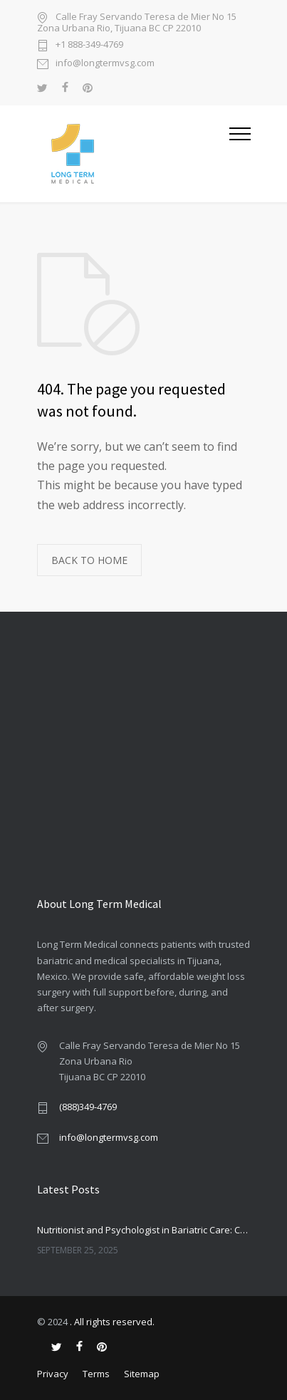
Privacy (52, 1373)
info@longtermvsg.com (105, 63)
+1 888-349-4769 (89, 45)
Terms (96, 1373)
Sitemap (142, 1373)
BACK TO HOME (89, 560)
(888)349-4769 (88, 1106)
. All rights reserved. (112, 1321)
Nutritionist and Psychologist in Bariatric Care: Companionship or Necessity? (144, 1229)
